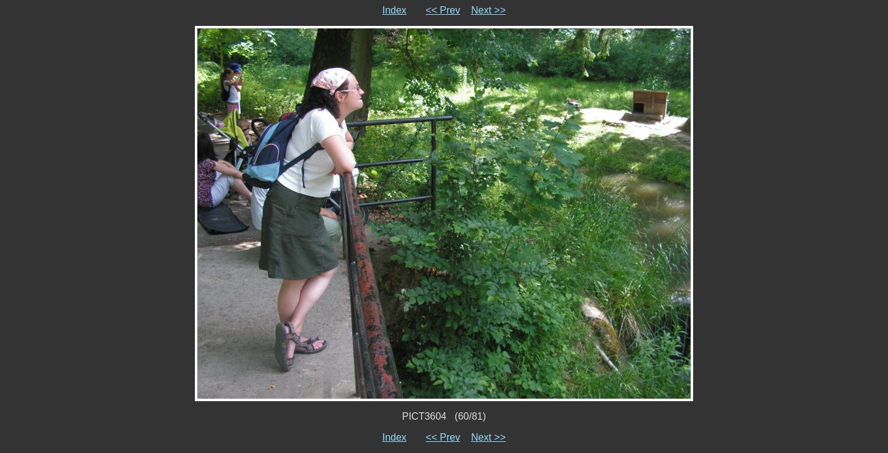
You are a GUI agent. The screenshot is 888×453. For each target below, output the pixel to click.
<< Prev (443, 10)
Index (394, 10)
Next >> (488, 10)
